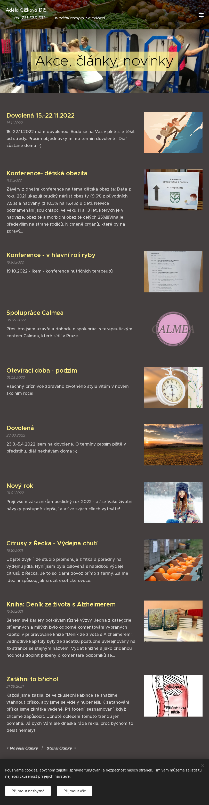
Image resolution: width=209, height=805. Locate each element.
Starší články (59, 748)
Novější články (24, 748)
